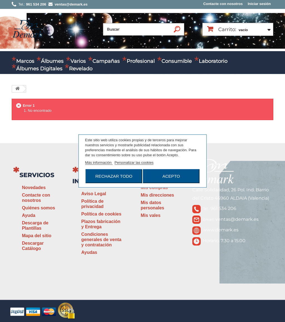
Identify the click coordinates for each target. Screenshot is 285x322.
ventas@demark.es (237, 219)
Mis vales (150, 215)
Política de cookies (101, 214)
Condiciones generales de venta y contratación (101, 239)
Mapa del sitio (36, 235)
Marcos (25, 61)
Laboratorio (213, 61)
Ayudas (89, 252)
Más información (99, 162)
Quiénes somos (38, 207)
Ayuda (28, 215)
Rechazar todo (113, 176)
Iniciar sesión (259, 4)
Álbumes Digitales (39, 69)
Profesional (141, 61)
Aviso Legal (93, 193)
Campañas (106, 61)
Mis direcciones (157, 195)
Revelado (80, 69)
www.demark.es (221, 229)
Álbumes (52, 61)
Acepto (171, 176)
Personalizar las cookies (134, 162)
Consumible (176, 61)
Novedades (34, 187)
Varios (78, 61)
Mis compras (154, 187)
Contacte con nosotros (223, 4)
